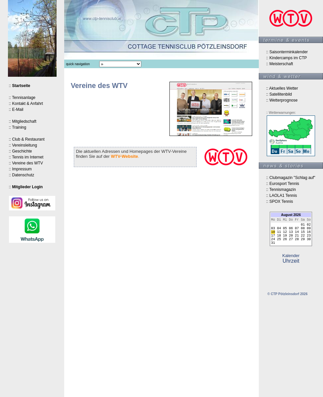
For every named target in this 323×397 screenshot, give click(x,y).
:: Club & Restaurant (27, 139)
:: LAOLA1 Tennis (281, 195)
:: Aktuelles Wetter (282, 88)
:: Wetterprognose (282, 100)
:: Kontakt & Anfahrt (26, 103)
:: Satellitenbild (279, 94)
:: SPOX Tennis (279, 201)
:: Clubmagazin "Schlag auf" (290, 177)
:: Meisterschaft (279, 64)
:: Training (17, 127)
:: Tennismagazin (281, 189)
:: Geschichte (20, 151)
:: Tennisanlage (22, 97)
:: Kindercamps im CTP (286, 58)
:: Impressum (20, 169)
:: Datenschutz (21, 175)
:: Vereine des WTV (26, 163)
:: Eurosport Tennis (282, 183)
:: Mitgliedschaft (22, 121)
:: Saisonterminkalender (287, 52)
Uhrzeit (291, 265)
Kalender (291, 260)
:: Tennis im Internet (26, 157)
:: (19, 85)
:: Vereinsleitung (23, 145)
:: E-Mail (16, 109)
